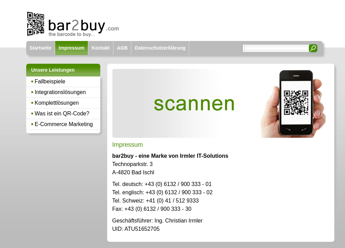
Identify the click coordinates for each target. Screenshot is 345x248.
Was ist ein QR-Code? (62, 113)
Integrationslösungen (60, 92)
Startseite (41, 48)
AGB (122, 48)
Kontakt (101, 48)
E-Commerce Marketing (64, 124)
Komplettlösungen (57, 103)
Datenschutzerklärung (160, 48)
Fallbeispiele (50, 81)
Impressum (71, 48)
